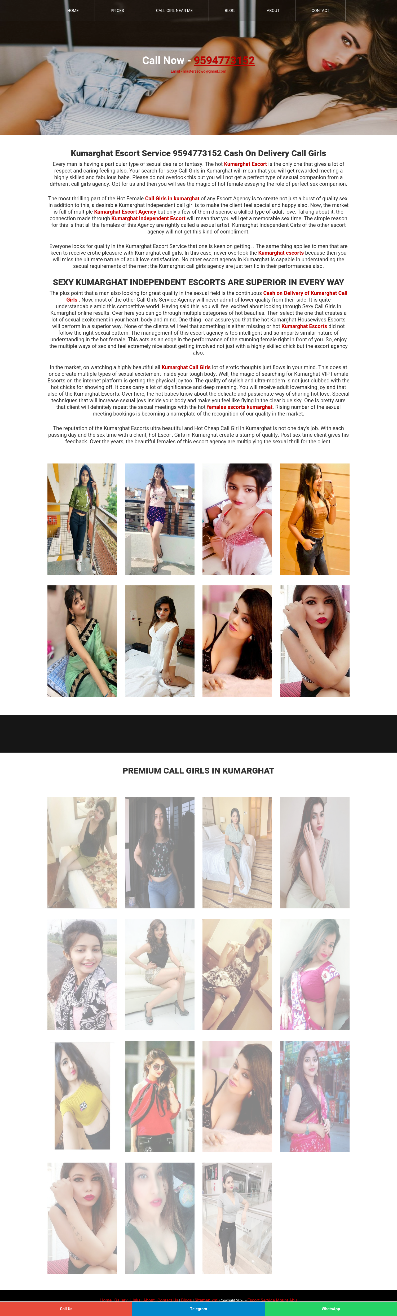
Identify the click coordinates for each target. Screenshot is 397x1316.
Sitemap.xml (206, 1300)
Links (135, 1300)
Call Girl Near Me (174, 11)
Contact (320, 11)
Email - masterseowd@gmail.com (198, 71)
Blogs (186, 1300)
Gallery (120, 1300)
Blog (230, 11)
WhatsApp (331, 1309)
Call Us (66, 1309)
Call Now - (198, 61)
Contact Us (167, 1300)
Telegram (198, 1309)
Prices (117, 11)
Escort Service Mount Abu (272, 1300)
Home (73, 11)
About (273, 11)
